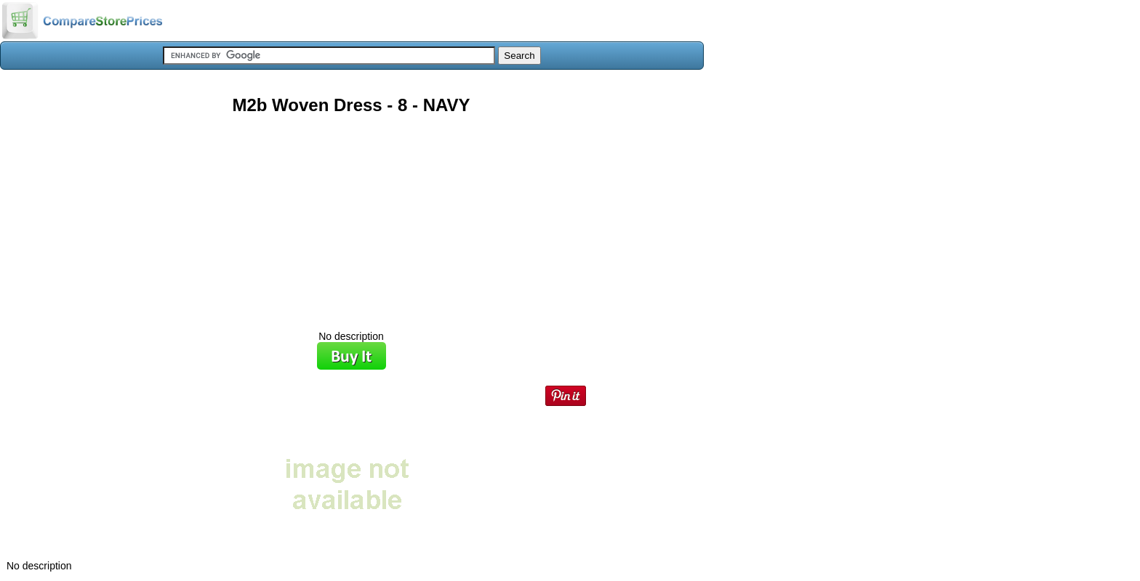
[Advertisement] (351, 217)
